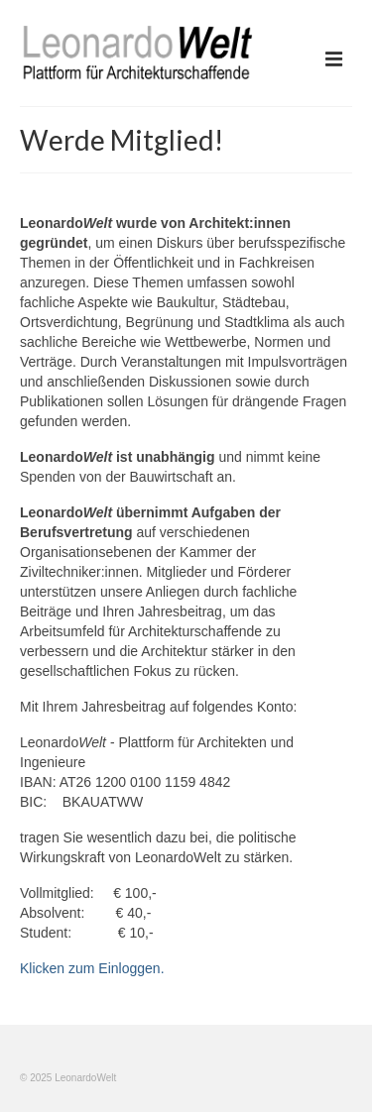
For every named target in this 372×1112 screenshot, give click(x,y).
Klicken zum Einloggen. (92, 968)
